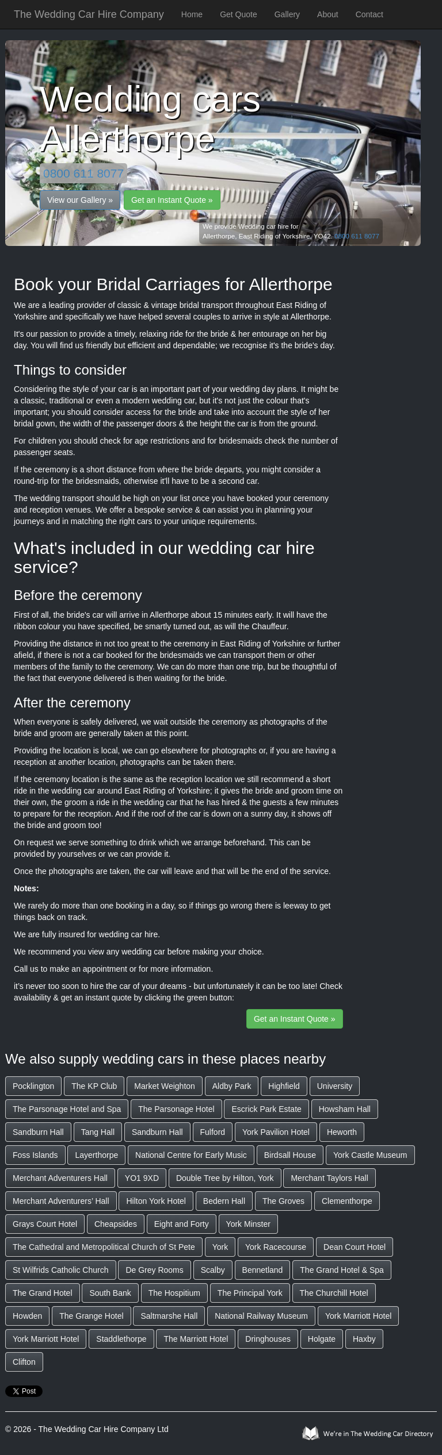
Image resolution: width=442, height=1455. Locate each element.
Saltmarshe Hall (168, 1316)
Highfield (283, 1086)
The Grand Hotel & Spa (342, 1270)
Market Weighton (164, 1086)
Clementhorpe (347, 1201)
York (220, 1247)
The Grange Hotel (91, 1316)
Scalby (213, 1270)
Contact (369, 14)
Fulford (213, 1132)
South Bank (110, 1293)
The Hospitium (174, 1293)
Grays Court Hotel (45, 1224)
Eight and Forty (181, 1224)
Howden (27, 1316)
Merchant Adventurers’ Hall (61, 1201)
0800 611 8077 (83, 173)
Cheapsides (115, 1224)
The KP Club (94, 1086)
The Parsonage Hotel (176, 1109)
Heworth (342, 1132)
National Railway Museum (261, 1316)
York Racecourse (275, 1247)
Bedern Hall (224, 1201)
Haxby (364, 1339)
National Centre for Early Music (191, 1155)
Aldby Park (232, 1086)
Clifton (24, 1362)
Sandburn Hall (38, 1132)
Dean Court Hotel (354, 1247)
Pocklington (33, 1086)
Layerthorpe (96, 1155)
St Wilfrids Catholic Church (61, 1270)
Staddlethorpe (121, 1339)
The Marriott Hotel (195, 1339)
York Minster (248, 1224)
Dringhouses (268, 1339)
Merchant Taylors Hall (329, 1178)
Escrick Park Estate (266, 1109)
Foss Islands (35, 1155)
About (327, 14)
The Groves (283, 1201)
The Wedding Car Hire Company (89, 14)
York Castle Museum (370, 1155)
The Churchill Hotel (334, 1293)
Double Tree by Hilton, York (225, 1178)
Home (192, 14)
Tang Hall (98, 1132)
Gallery (287, 14)
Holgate (322, 1339)
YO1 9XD (142, 1178)
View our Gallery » (80, 200)
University (334, 1086)
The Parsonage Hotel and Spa (67, 1109)
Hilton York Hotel (156, 1201)
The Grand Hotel (43, 1293)
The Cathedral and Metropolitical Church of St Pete (104, 1247)
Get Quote (238, 14)
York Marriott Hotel (358, 1316)
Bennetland (262, 1270)
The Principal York (250, 1293)
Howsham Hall (345, 1109)
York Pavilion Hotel (276, 1132)
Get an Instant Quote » (172, 200)
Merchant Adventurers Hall (60, 1178)
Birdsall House (290, 1155)
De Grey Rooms (154, 1270)
